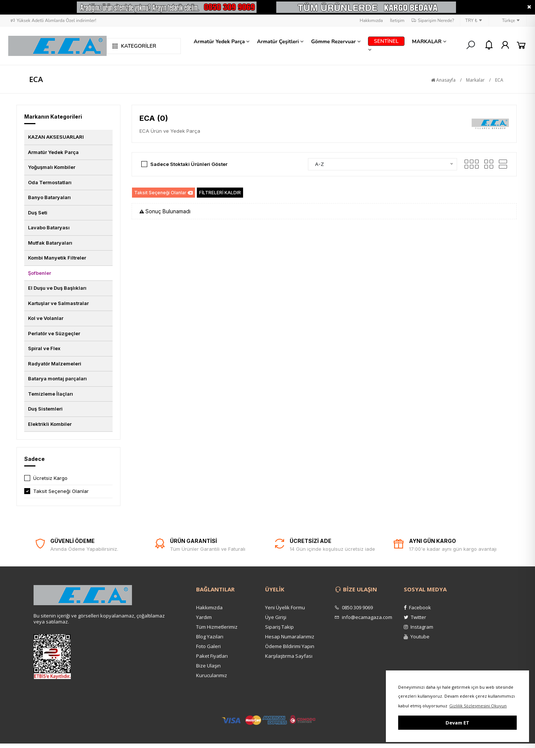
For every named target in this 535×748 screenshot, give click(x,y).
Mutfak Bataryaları (50, 243)
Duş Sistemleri (45, 409)
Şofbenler (39, 273)
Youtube (416, 636)
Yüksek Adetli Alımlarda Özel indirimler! (53, 20)
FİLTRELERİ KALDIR (220, 192)
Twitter (415, 617)
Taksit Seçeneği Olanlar (61, 491)
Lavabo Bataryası (49, 227)
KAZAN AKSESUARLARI (56, 137)
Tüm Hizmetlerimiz (216, 627)
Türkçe (507, 20)
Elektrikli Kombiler (50, 424)
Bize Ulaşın (208, 666)
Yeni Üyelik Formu (285, 607)
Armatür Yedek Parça (53, 152)
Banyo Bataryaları (49, 197)
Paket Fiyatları (212, 656)
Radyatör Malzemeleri (54, 364)
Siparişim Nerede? (433, 20)
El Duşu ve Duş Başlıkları (57, 288)
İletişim (397, 20)
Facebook (417, 607)
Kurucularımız (211, 675)
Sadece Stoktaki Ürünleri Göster (188, 164)
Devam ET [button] (457, 722)
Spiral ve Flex (44, 348)
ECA (499, 80)
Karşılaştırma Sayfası (288, 656)
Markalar (475, 80)
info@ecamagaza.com (363, 617)
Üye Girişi (275, 617)
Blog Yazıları (209, 636)
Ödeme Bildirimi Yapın (289, 646)
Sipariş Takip (279, 627)
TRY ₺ (473, 20)
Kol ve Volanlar (45, 318)
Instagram (418, 627)
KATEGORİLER (134, 46)
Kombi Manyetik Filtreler (57, 258)
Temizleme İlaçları (50, 394)
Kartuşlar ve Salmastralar (58, 303)
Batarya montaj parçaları (57, 378)
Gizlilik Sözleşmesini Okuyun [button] (478, 705)
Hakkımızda (371, 20)
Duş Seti (37, 213)
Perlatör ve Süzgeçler (54, 333)
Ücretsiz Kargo (50, 478)
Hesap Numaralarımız (289, 636)
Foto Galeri (208, 646)
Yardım (204, 617)
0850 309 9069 (353, 607)
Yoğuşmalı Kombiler (51, 167)
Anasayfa (443, 80)
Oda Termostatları (50, 182)
